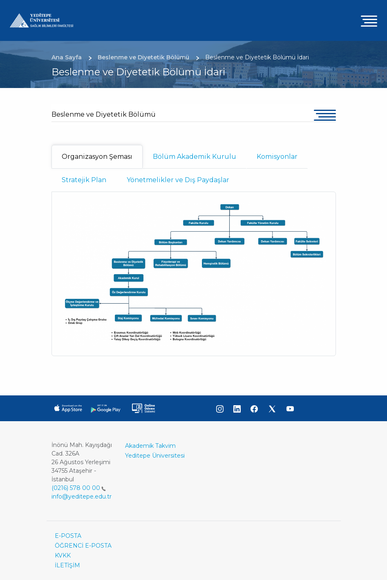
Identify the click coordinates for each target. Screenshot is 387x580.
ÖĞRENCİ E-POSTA (83, 545)
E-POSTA (68, 535)
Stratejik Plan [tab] (84, 180)
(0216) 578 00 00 (78, 488)
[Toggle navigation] (369, 21)
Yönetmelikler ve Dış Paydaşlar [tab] (178, 180)
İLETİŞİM (67, 565)
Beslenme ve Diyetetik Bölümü (103, 114)
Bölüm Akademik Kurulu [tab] (194, 156)
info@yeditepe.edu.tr (81, 496)
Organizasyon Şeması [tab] (97, 156)
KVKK (63, 555)
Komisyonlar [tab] (277, 156)
